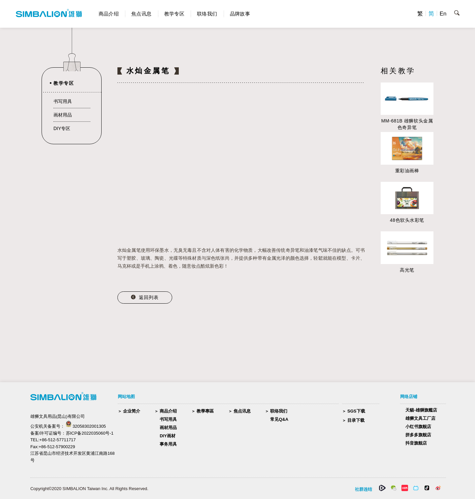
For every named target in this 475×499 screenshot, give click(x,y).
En (443, 14)
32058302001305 (89, 426)
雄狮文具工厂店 (420, 418)
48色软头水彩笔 (407, 220)
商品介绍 (109, 14)
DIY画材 (167, 436)
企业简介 (131, 411)
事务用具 (168, 444)
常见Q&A (279, 419)
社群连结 (363, 489)
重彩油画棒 (407, 170)
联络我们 (207, 14)
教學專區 (205, 411)
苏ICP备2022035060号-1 (90, 433)
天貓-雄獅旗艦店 (421, 410)
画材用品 (62, 115)
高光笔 (407, 270)
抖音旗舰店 (416, 443)
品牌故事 (240, 14)
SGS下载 (356, 411)
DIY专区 (61, 128)
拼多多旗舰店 (418, 435)
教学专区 (174, 14)
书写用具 (62, 101)
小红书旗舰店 (418, 426)
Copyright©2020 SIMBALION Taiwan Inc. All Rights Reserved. (89, 488)
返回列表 (149, 297)
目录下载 (355, 420)
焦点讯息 (141, 14)
